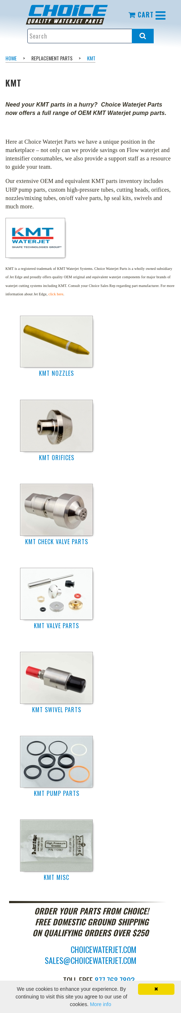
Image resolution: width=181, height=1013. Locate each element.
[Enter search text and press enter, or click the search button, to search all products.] (90, 36)
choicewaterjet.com (104, 949)
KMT (91, 58)
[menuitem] (72, 14)
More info (100, 1004)
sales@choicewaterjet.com (91, 960)
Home (11, 58)
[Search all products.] (143, 36)
